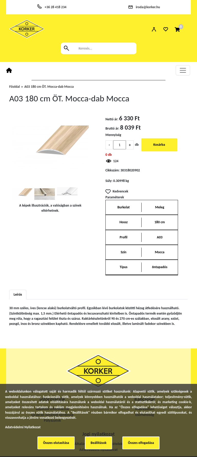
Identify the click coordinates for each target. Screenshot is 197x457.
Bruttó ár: (112, 128)
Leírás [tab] (18, 294)
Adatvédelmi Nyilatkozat (23, 427)
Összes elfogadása (141, 443)
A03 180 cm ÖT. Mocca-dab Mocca (49, 86)
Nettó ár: (111, 119)
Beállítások (98, 443)
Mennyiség (113, 135)
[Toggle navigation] (183, 70)
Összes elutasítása (56, 443)
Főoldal (14, 86)
